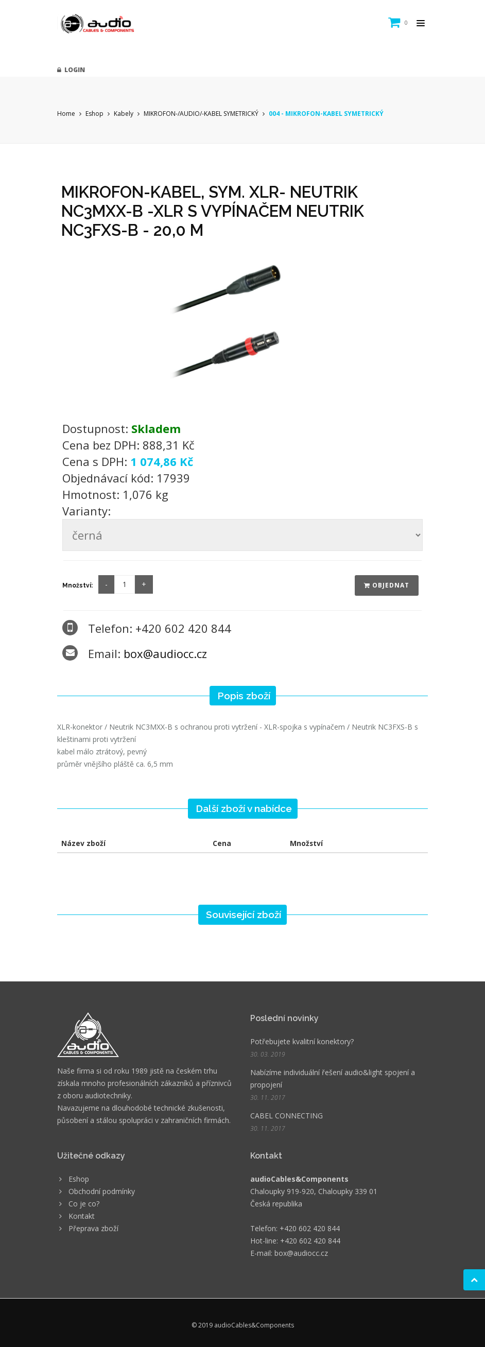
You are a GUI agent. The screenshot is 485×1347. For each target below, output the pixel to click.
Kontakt (81, 1216)
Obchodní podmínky (101, 1191)
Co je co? (83, 1203)
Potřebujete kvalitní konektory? (302, 1041)
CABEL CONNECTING (286, 1115)
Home (66, 113)
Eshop (94, 113)
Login (71, 69)
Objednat (386, 585)
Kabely (123, 113)
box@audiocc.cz (165, 653)
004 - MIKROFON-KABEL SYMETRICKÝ (326, 113)
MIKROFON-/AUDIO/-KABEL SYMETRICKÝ (201, 113)
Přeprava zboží (93, 1228)
